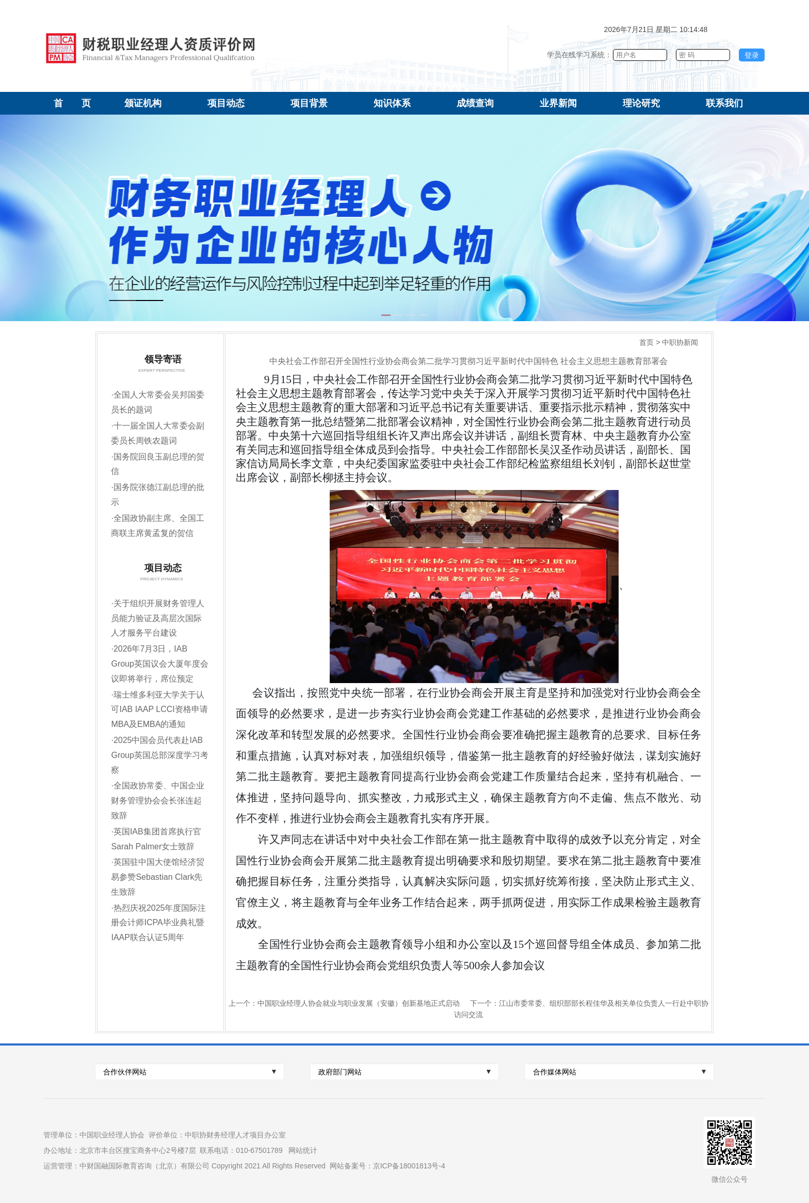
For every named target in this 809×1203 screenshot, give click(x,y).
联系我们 (724, 103)
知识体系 (392, 103)
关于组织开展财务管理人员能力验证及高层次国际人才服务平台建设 (157, 618)
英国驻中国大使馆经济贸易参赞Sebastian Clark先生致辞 (157, 877)
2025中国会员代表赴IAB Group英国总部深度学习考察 (159, 755)
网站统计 (302, 1150)
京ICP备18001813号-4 (409, 1166)
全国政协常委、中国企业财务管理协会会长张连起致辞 (157, 800)
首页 (646, 342)
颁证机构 (142, 103)
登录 (752, 55)
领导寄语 (160, 359)
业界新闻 (558, 103)
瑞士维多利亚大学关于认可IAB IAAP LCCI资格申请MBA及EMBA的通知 (159, 709)
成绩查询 (475, 103)
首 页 (72, 103)
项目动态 (226, 103)
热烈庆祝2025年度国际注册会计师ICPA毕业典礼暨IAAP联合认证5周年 (158, 923)
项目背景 (309, 103)
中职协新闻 (680, 342)
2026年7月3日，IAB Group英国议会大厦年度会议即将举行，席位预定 (159, 663)
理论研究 (641, 103)
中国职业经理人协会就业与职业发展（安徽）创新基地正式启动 (358, 1003)
